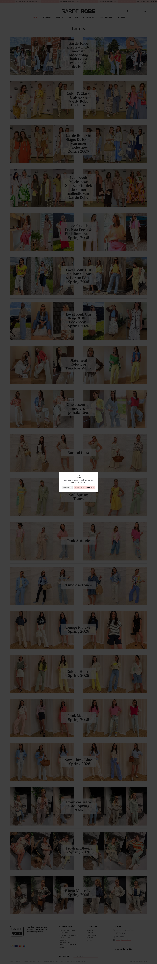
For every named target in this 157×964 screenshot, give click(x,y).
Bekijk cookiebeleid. (78, 482)
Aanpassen (67, 487)
